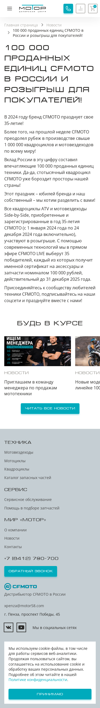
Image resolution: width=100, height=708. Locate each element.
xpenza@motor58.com (24, 605)
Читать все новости (50, 408)
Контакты (13, 546)
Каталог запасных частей (27, 477)
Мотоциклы (15, 460)
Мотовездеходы (18, 452)
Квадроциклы (16, 469)
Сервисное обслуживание (28, 499)
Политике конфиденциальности (38, 679)
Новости (11, 538)
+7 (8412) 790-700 (31, 558)
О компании (15, 529)
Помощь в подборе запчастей (31, 508)
